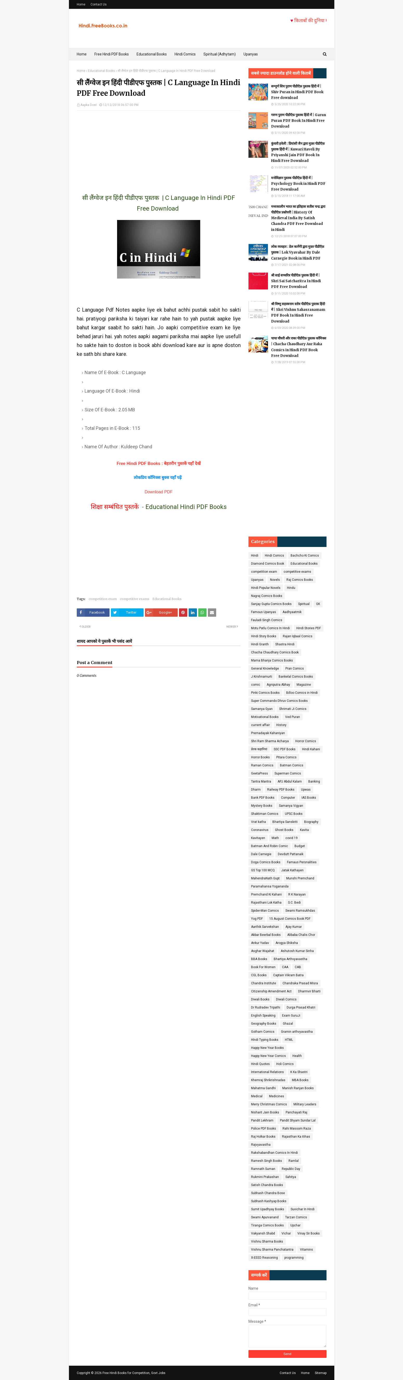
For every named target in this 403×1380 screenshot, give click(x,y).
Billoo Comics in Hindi (302, 693)
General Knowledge (265, 668)
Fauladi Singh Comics (266, 620)
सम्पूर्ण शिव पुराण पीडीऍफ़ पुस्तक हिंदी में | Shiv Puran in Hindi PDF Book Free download (297, 92)
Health (297, 1056)
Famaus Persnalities (302, 862)
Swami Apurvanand (265, 1217)
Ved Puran (292, 717)
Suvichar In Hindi (303, 1209)
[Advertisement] (159, 147)
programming (294, 1257)
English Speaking (263, 1015)
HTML (289, 1040)
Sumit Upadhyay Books (267, 1209)
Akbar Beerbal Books (266, 935)
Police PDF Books (263, 1128)
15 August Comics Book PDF (289, 919)
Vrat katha (258, 822)
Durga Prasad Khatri (301, 1007)
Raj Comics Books (299, 580)
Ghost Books (284, 830)
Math (275, 838)
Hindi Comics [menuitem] (185, 54)
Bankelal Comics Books (296, 676)
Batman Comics (291, 765)
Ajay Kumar (293, 927)
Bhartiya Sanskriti (285, 822)
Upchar (295, 1225)
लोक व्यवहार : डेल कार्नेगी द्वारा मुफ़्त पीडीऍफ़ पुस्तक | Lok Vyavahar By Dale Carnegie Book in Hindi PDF (297, 252)
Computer (288, 797)
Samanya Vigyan (291, 806)
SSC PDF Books (285, 749)
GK (318, 604)
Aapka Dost (88, 105)
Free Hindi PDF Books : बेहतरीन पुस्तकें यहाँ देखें (159, 463)
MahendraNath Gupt (265, 878)
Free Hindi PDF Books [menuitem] (111, 54)
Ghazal (288, 1023)
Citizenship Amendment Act (271, 991)
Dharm (256, 789)
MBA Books (300, 1080)
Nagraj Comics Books (266, 596)
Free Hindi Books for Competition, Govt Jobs (134, 1373)
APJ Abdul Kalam (290, 781)
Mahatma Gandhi (263, 1088)
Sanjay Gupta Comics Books (271, 604)
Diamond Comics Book (267, 563)
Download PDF (159, 492)
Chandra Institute (263, 983)
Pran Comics (294, 668)
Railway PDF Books (281, 789)
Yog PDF (257, 919)
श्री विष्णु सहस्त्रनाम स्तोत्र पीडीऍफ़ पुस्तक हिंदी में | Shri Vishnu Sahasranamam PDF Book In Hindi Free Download (298, 312)
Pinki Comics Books (265, 693)
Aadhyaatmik (292, 612)
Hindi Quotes (260, 1064)
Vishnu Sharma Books (267, 1241)
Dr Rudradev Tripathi (265, 1007)
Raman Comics (262, 765)
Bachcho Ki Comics (305, 555)
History (281, 725)
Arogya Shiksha (287, 943)
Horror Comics (305, 741)
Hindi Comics (274, 555)
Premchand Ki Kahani (266, 894)
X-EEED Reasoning (264, 1257)
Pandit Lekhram (262, 1120)
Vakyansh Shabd (263, 1233)
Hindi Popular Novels (265, 588)
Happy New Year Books (267, 1048)
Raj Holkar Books (263, 1136)
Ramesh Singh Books (266, 1161)
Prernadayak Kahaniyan (268, 733)
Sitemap (321, 1373)
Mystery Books (261, 806)
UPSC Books (294, 814)
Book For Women (263, 967)
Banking (314, 781)
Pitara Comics (286, 757)
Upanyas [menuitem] (251, 54)
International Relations (267, 1072)
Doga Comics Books (265, 862)
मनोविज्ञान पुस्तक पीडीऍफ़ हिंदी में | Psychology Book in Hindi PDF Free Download (298, 184)
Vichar (286, 1233)
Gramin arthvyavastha (297, 1032)
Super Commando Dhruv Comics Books (279, 701)
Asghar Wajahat (262, 951)
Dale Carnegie (261, 854)
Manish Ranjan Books (298, 1088)
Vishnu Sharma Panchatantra (272, 1249)
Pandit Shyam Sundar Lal (298, 1120)
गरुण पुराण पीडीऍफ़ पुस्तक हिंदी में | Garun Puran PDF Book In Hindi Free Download (298, 121)
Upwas (306, 789)
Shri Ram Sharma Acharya (270, 741)
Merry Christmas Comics (269, 1104)
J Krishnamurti (261, 676)
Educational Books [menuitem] (152, 54)
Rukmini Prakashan (265, 1177)
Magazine (304, 684)
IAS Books (309, 797)
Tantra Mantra (261, 781)
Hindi (254, 555)
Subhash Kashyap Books (268, 1201)
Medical (257, 1096)
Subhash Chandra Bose (268, 1193)
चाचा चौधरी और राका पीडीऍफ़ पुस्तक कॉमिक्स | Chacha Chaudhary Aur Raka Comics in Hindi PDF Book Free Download (298, 347)
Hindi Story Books (263, 636)
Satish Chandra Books (267, 1185)
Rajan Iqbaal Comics (297, 636)
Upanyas (257, 580)
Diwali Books (260, 999)
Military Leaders (304, 1104)
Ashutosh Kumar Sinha (297, 951)
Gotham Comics (262, 1032)
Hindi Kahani (311, 749)
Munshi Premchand (300, 878)
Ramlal (294, 1161)
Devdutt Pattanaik (290, 854)
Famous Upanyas (263, 612)
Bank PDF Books (262, 797)
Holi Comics (285, 1064)
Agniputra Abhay (278, 684)
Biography (311, 822)
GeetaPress (259, 773)
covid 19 (291, 838)
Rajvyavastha (261, 1144)
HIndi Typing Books (264, 1040)
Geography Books (263, 1023)
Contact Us (99, 4)
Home (81, 4)
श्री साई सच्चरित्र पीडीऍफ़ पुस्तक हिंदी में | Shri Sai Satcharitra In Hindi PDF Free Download (296, 281)
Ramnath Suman (263, 1169)
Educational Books (101, 71)
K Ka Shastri (299, 1072)
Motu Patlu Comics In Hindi (270, 628)
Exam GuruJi (291, 1015)
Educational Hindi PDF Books (186, 507)
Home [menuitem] (82, 54)
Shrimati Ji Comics (292, 709)
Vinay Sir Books (308, 1233)
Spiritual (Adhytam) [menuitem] (219, 54)
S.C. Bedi (294, 902)
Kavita (304, 830)
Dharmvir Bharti (309, 991)
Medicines (276, 1096)
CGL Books (259, 975)
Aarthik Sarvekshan (265, 927)
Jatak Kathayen (292, 870)
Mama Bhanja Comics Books (272, 660)
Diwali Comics (286, 999)
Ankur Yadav (260, 943)
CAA (285, 967)
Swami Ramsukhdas (300, 910)
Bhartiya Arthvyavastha (290, 959)
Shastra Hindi (285, 644)
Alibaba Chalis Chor (301, 935)
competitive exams (134, 599)
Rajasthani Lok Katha (266, 902)
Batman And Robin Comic (269, 846)
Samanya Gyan (262, 709)
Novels (275, 580)
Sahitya (290, 1177)
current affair (260, 725)
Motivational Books (265, 717)
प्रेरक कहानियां (259, 749)
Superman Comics (287, 773)
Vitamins (306, 1249)
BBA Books (259, 959)
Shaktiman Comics (264, 814)
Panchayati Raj (296, 1112)
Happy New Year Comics (268, 1056)
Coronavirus (259, 830)
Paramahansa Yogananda (270, 886)
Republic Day (291, 1169)
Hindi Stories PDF (308, 628)
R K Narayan (297, 894)
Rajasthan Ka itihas (296, 1136)
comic (255, 684)
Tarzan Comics (296, 1217)
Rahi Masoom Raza (297, 1128)
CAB (298, 967)
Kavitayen (258, 838)
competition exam (103, 599)
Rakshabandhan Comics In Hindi (274, 1153)
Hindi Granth (260, 644)
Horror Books (260, 757)
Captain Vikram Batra (288, 975)
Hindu (291, 588)
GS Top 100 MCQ (263, 870)
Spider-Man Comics (265, 910)
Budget (300, 846)
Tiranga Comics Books (267, 1225)
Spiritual (304, 604)
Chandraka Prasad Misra (300, 983)
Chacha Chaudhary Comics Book (275, 652)
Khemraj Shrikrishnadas (268, 1080)
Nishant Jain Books (265, 1112)
